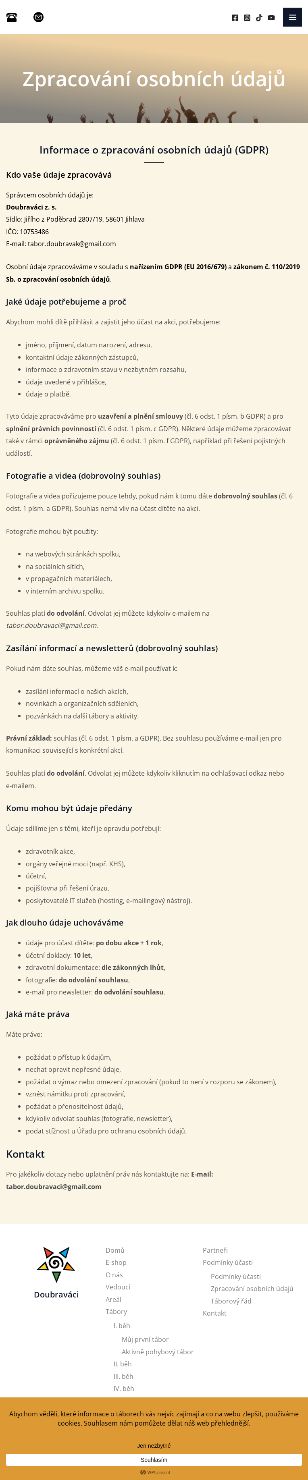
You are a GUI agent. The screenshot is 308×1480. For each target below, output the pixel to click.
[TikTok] (259, 17)
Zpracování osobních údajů (252, 1288)
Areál (113, 1299)
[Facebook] (235, 17)
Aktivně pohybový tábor (158, 1351)
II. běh (123, 1363)
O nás (114, 1274)
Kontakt (215, 1313)
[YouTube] (271, 17)
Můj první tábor (145, 1339)
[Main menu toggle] (292, 17)
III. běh (123, 1376)
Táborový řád (231, 1301)
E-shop (116, 1262)
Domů (115, 1250)
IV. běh (124, 1388)
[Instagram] (247, 17)
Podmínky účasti (228, 1262)
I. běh (122, 1325)
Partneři (215, 1250)
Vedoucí (118, 1286)
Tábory (116, 1311)
